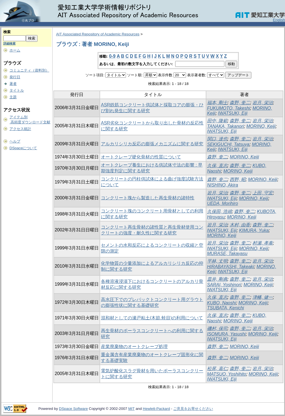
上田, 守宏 (262, 192)
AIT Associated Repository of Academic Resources (98, 34)
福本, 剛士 (217, 102)
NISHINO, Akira (222, 185)
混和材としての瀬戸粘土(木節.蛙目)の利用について (152, 317)
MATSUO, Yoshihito (226, 374)
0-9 (112, 56)
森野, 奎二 (240, 102)
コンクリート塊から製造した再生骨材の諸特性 (147, 197)
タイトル (16, 90)
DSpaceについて (23, 148)
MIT (131, 409)
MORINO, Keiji (261, 126)
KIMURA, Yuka (254, 230)
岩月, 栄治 (262, 102)
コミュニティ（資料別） (29, 70)
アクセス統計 (20, 129)
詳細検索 (9, 43)
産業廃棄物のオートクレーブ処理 (134, 346)
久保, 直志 (217, 165)
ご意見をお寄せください (193, 409)
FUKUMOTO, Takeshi (228, 108)
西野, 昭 (238, 179)
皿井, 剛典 (217, 279)
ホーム (14, 50)
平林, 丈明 (217, 261)
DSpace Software (73, 409)
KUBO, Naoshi (221, 302)
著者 (13, 84)
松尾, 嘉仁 (217, 368)
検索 (7, 32)
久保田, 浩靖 (219, 211)
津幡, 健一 (262, 297)
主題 (13, 97)
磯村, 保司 (217, 328)
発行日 (14, 77)
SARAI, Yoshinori (224, 284)
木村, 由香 (240, 224)
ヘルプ (14, 141)
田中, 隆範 (217, 120)
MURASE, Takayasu (227, 253)
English (279, 20)
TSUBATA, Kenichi (225, 307)
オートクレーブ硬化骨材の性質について (141, 157)
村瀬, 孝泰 (262, 243)
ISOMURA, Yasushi (226, 334)
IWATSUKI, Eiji (232, 113)
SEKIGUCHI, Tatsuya (228, 144)
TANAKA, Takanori (225, 126)
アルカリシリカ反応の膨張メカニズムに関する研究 (152, 143)
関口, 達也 (217, 138)
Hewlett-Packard (156, 409)
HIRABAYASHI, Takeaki (230, 266)
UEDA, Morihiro (222, 203)
